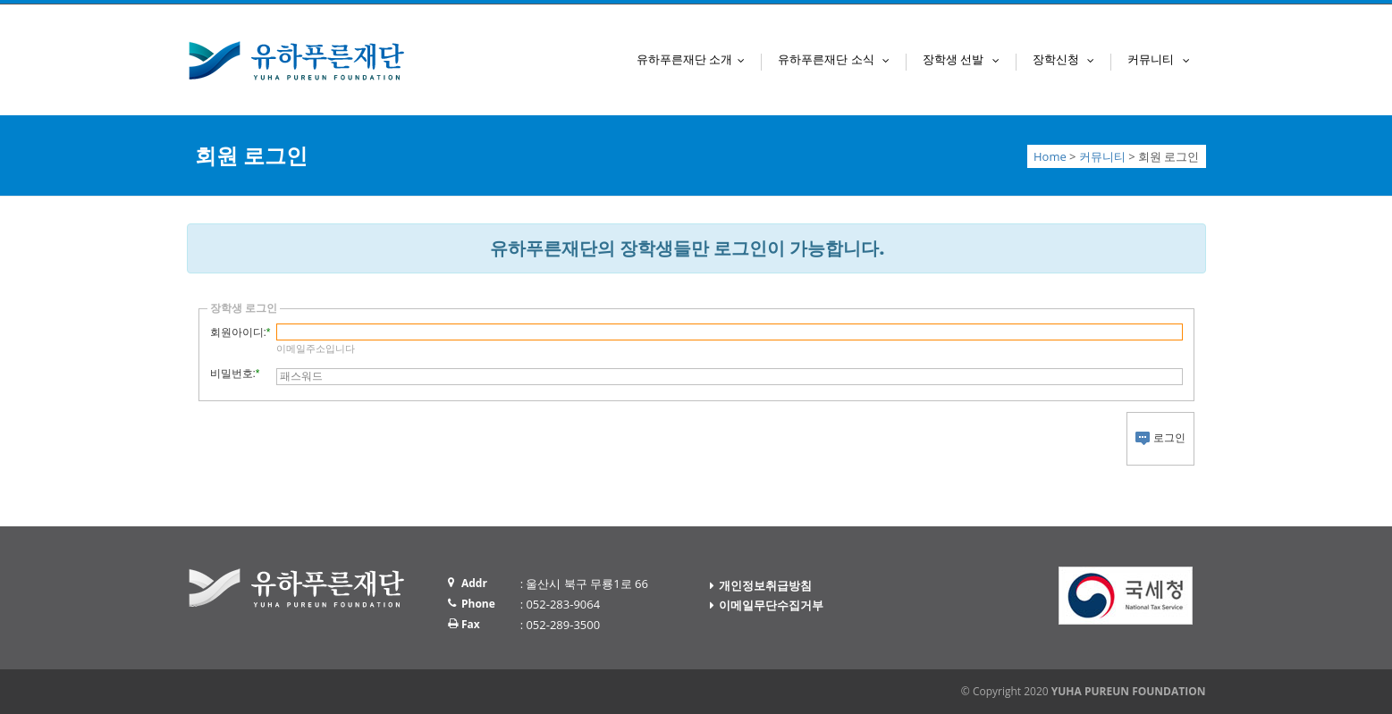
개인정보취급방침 (765, 585)
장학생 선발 (965, 59)
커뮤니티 (1162, 59)
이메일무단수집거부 (771, 605)
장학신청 (1067, 59)
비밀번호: (233, 373)
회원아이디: (238, 332)
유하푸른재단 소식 (838, 59)
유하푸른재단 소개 (695, 59)
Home (1050, 156)
